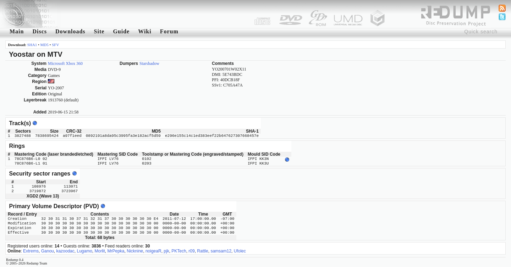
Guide (121, 31)
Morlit (100, 251)
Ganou (47, 251)
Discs (39, 31)
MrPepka (116, 251)
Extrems (31, 251)
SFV (55, 45)
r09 (191, 251)
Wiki (145, 31)
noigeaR (153, 251)
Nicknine (135, 251)
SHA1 (32, 45)
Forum (169, 31)
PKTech (178, 251)
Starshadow (149, 63)
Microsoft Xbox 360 (65, 63)
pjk (166, 251)
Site (99, 31)
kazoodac (65, 251)
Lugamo (84, 251)
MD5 (44, 45)
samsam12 (220, 251)
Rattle (202, 251)
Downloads (70, 31)
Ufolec (240, 251)
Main (17, 31)
